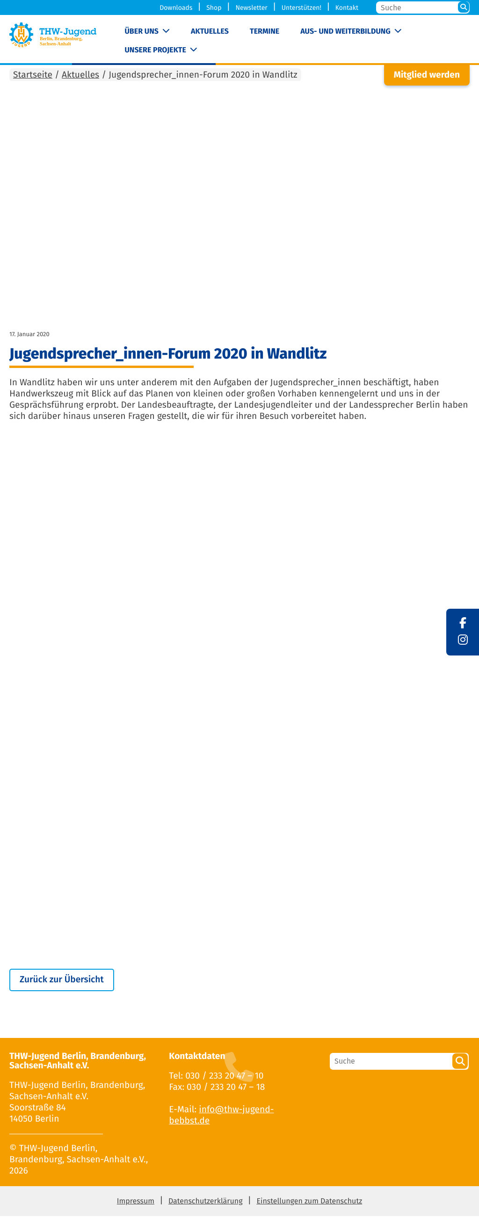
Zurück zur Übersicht (62, 980)
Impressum (135, 1202)
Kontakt (346, 8)
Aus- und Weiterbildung (345, 31)
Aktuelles (210, 31)
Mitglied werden (427, 75)
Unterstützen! (301, 8)
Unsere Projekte (155, 50)
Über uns (141, 31)
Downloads (176, 8)
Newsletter (251, 8)
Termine (264, 31)
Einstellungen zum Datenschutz (309, 1202)
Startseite (32, 75)
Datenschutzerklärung (205, 1202)
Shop (213, 8)
